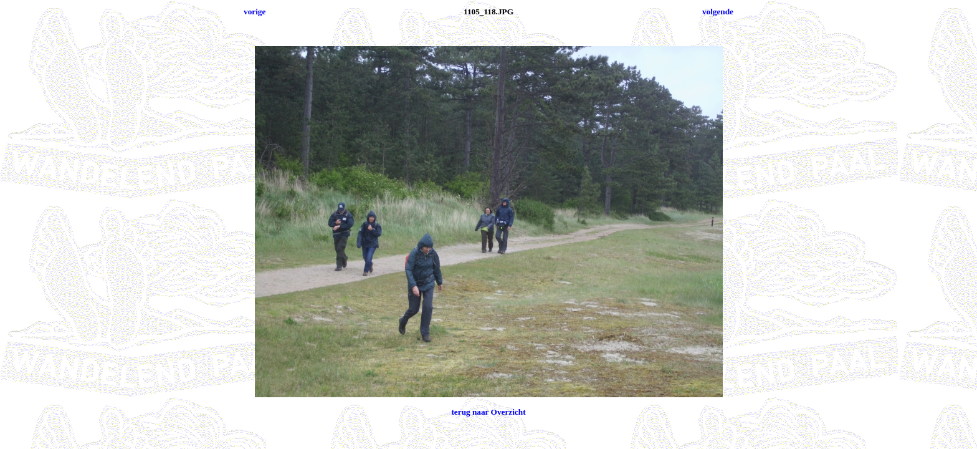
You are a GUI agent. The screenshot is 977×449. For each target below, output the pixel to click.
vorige (254, 11)
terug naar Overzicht (488, 412)
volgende (717, 11)
